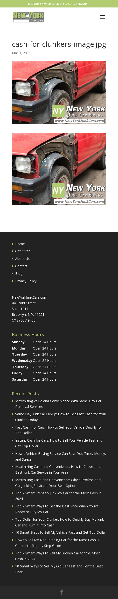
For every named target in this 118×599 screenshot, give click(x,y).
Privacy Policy (25, 281)
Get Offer (22, 251)
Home (20, 244)
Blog (18, 273)
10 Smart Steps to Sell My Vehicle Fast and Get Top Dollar (60, 532)
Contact (21, 266)
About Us (22, 258)
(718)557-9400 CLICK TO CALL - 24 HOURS (59, 4)
